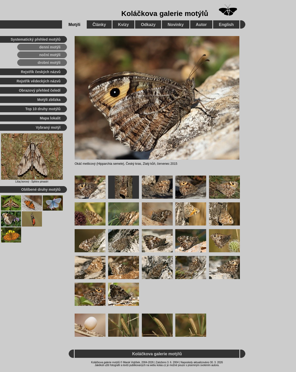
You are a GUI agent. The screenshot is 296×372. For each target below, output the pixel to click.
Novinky (176, 24)
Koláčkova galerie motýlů (164, 14)
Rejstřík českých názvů (40, 72)
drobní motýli (49, 62)
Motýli (74, 24)
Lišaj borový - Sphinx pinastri (31, 181)
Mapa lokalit (50, 118)
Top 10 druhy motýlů (42, 109)
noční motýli (49, 55)
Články (99, 24)
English (226, 24)
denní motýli (49, 47)
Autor (201, 24)
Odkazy (148, 24)
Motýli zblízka (48, 100)
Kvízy (123, 24)
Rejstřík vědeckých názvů (38, 81)
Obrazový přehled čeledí (39, 90)
